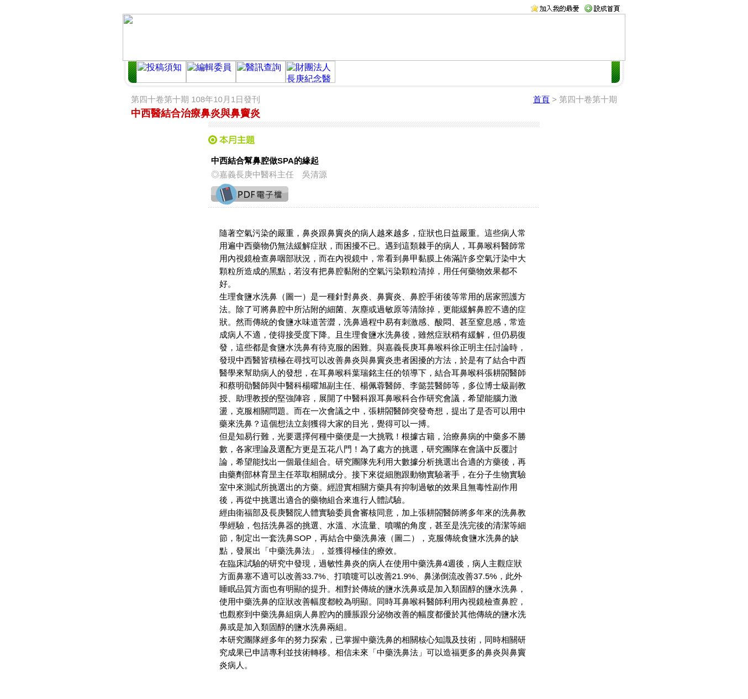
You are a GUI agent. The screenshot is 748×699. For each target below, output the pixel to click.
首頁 (541, 99)
